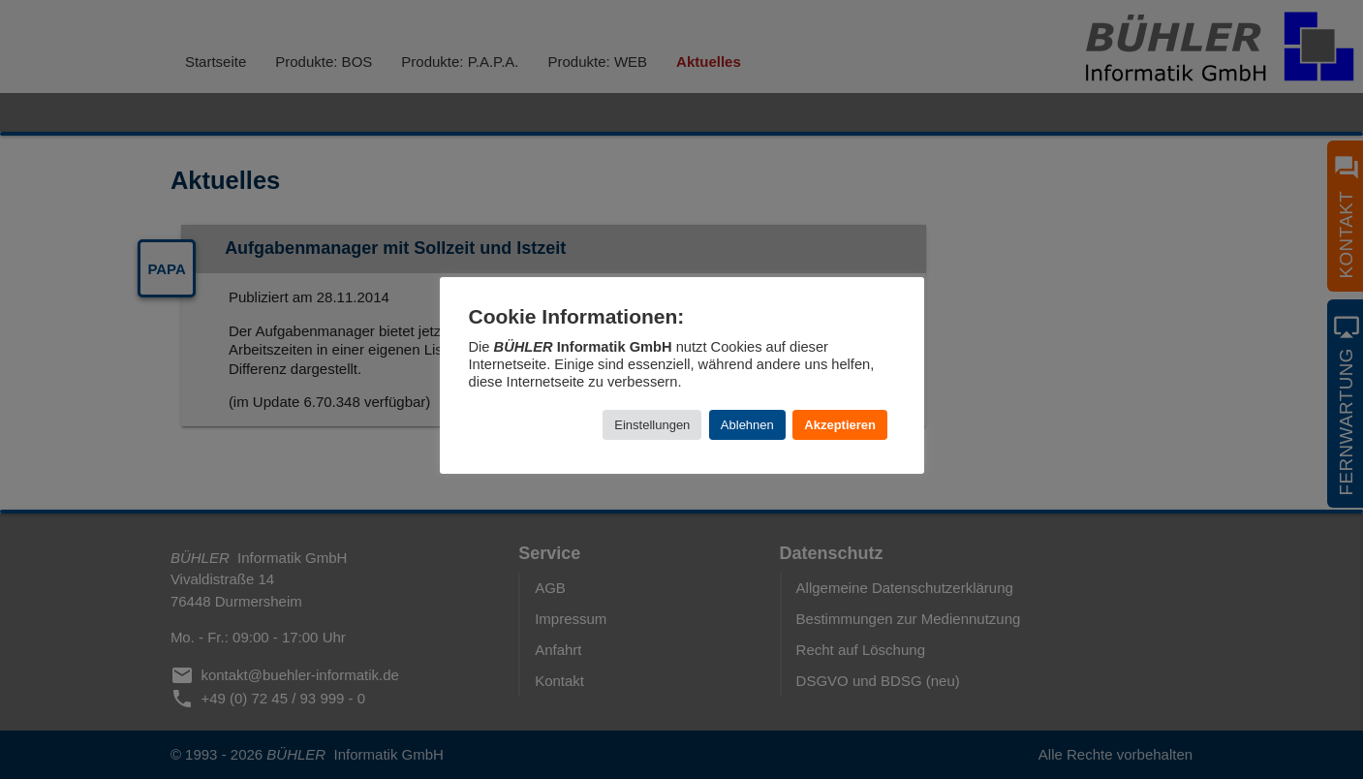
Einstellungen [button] (652, 425)
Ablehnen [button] (747, 425)
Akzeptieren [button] (840, 425)
